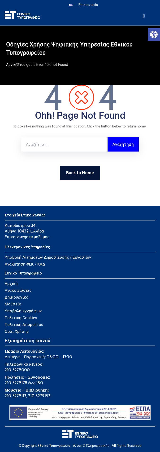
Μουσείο (13, 304)
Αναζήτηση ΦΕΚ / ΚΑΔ (25, 264)
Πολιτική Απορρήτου (24, 324)
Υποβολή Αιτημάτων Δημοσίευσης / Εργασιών (48, 257)
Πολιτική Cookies (21, 317)
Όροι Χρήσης (17, 331)
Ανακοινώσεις (18, 290)
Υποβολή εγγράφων (23, 310)
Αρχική (11, 65)
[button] (154, 34)
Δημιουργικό (16, 297)
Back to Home (80, 172)
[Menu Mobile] (144, 15)
